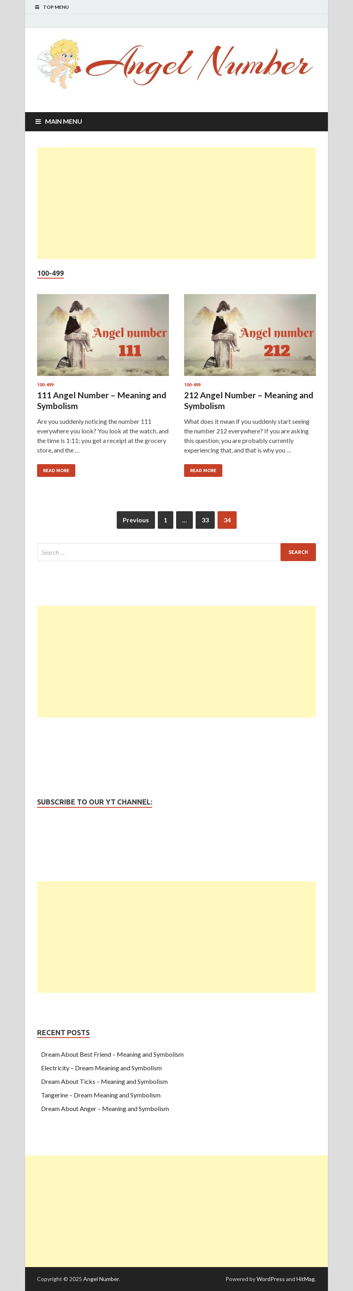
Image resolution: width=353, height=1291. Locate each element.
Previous (136, 520)
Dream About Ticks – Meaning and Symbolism (104, 1081)
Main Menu (63, 121)
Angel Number (101, 1278)
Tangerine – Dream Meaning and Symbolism (101, 1095)
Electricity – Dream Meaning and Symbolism (101, 1068)
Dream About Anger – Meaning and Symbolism (105, 1108)
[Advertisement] (176, 203)
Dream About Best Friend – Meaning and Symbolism (112, 1054)
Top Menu (56, 7)
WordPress (271, 1278)
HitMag (305, 1278)
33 (205, 520)
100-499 (45, 384)
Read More (56, 470)
